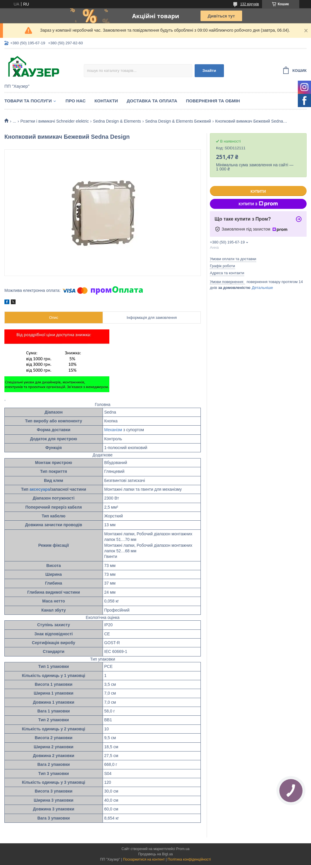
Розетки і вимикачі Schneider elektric (55, 121)
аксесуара (40, 489)
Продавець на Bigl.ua (155, 854)
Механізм (113, 429)
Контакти (106, 101)
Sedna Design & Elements (117, 121)
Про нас (76, 101)
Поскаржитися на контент (144, 859)
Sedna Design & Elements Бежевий (178, 121)
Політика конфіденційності (189, 859)
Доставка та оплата (152, 101)
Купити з (258, 203)
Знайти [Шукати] (209, 70)
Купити (258, 191)
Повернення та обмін (213, 101)
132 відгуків (249, 4)
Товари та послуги (28, 101)
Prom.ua (182, 849)
